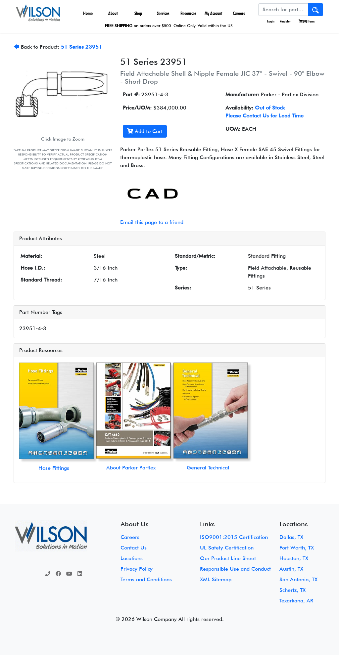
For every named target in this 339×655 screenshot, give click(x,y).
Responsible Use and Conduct (235, 569)
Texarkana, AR (296, 600)
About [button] (113, 13)
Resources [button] (188, 13)
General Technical (208, 467)
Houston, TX (293, 558)
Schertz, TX (292, 590)
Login (270, 21)
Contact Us (134, 548)
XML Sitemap (215, 579)
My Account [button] (213, 13)
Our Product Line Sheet (228, 558)
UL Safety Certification (227, 548)
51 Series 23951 (81, 47)
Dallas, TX (291, 537)
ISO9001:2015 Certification (234, 537)
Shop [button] (138, 13)
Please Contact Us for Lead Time (264, 115)
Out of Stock (270, 108)
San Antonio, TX (298, 579)
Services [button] (163, 13)
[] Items (307, 21)
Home (88, 13)
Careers (239, 13)
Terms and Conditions (146, 579)
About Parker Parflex (131, 467)
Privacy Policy (137, 569)
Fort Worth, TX (296, 548)
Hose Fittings (53, 468)
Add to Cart (145, 131)
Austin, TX (291, 569)
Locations (132, 558)
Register (285, 21)
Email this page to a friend (151, 222)
